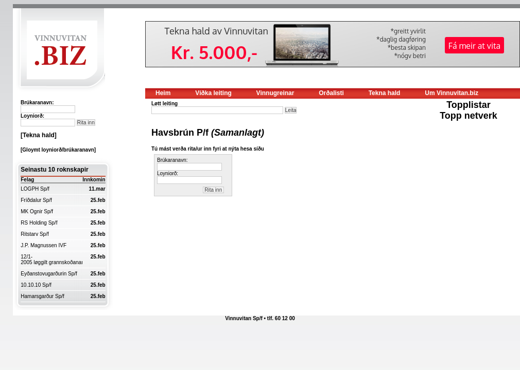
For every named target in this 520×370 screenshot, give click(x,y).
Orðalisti (331, 93)
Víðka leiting (213, 93)
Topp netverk (468, 115)
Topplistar (468, 105)
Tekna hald (385, 93)
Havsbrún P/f (207, 132)
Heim (162, 93)
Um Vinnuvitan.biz (451, 93)
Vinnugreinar (275, 93)
